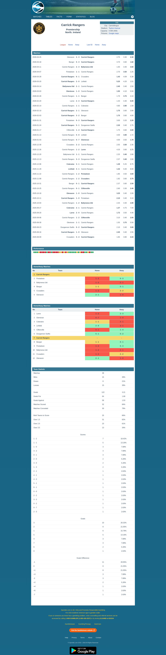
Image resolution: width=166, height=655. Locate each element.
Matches (37, 17)
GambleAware (70, 624)
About (90, 637)
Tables (49, 17)
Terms (82, 637)
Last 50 (89, 45)
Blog (92, 17)
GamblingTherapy (84, 624)
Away (77, 45)
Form (69, 17)
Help (66, 637)
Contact (98, 637)
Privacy (74, 637)
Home (70, 45)
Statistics (81, 17)
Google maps (114, 33)
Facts (59, 17)
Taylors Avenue (114, 28)
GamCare (97, 624)
